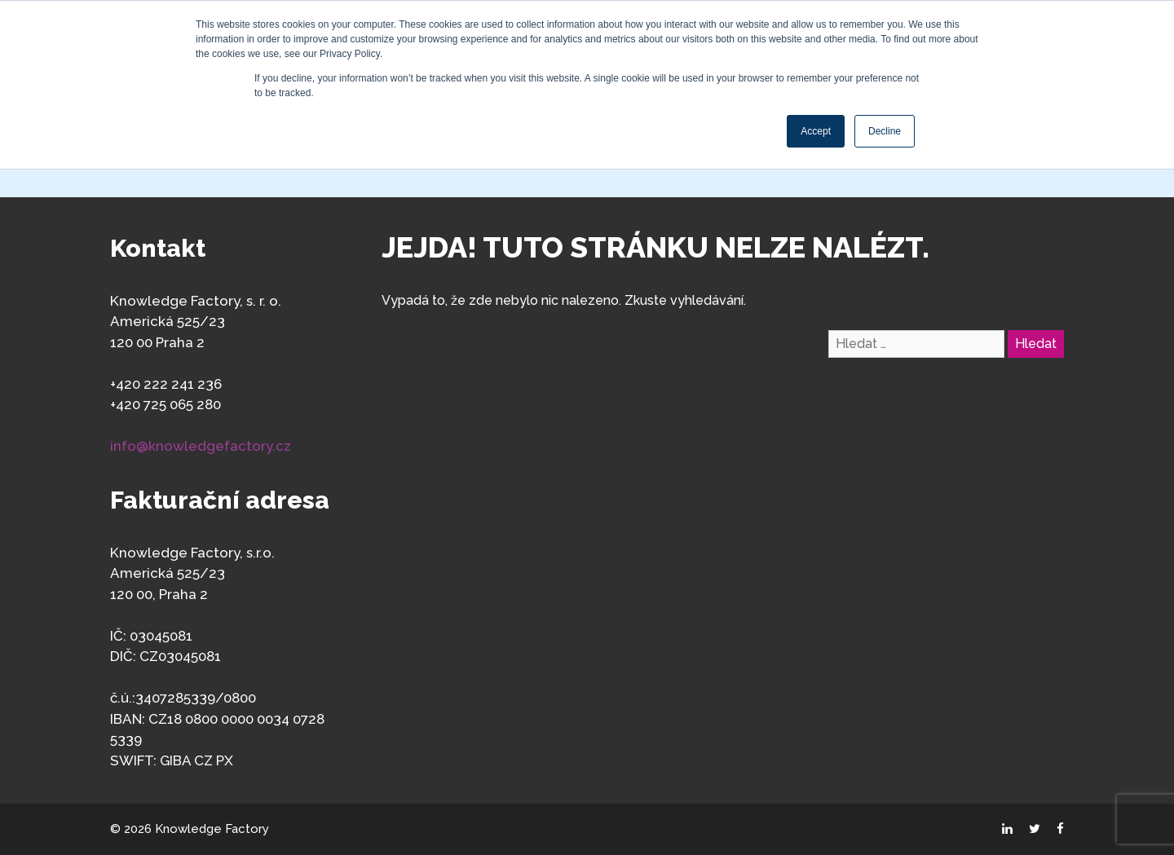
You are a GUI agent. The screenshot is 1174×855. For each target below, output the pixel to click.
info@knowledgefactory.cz (200, 446)
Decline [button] (884, 131)
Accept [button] (816, 131)
